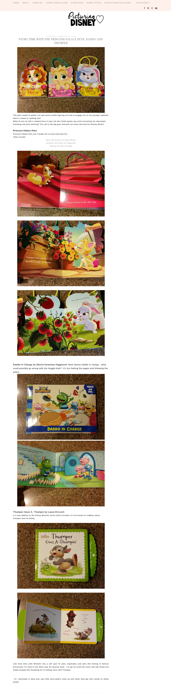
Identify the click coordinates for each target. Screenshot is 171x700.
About (25, 3)
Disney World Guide (57, 3)
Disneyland (77, 3)
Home (16, 3)
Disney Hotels (94, 3)
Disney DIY (37, 3)
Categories (143, 3)
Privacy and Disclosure (118, 3)
